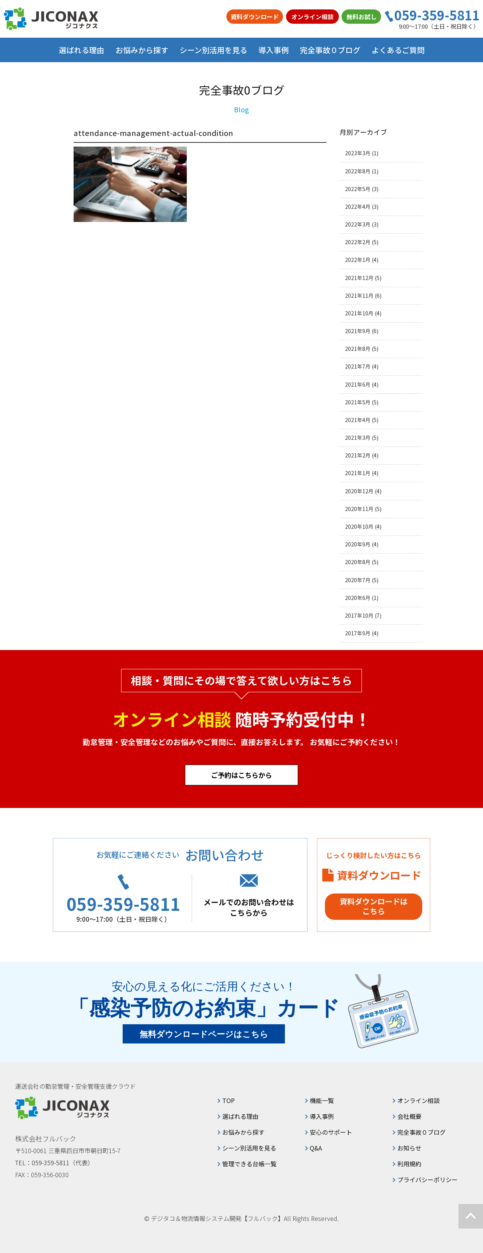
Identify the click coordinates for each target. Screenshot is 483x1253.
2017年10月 (359, 615)
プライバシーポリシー (427, 1179)
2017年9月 (358, 633)
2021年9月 (358, 331)
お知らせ (409, 1147)
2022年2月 (358, 242)
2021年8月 (358, 348)
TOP (228, 1100)
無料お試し (361, 16)
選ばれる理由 (81, 49)
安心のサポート (331, 1132)
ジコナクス (51, 19)
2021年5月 (358, 402)
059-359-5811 (437, 15)
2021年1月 (358, 473)
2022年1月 (358, 259)
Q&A (316, 1147)
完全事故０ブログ (330, 49)
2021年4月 (358, 420)
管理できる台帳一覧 (249, 1163)
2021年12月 (359, 278)
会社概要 (409, 1116)
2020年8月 (358, 562)
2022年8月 (358, 171)
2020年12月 (359, 491)
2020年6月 (358, 597)
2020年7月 (358, 580)
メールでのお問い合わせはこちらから (248, 907)
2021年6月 (358, 384)
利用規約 (409, 1163)
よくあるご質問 (398, 49)
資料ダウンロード (255, 16)
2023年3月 (358, 153)
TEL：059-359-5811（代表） (54, 1162)
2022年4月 (358, 206)
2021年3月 (358, 437)
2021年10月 (359, 313)
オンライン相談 (312, 16)
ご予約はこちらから (241, 775)
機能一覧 (322, 1100)
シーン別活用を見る (249, 1147)
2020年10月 (359, 526)
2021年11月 (359, 295)
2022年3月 (358, 224)
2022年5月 (358, 189)
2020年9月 (358, 544)
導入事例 (273, 49)
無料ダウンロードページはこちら (204, 1034)
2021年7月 (358, 366)
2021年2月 (358, 455)
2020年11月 (359, 509)
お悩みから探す (243, 1132)
